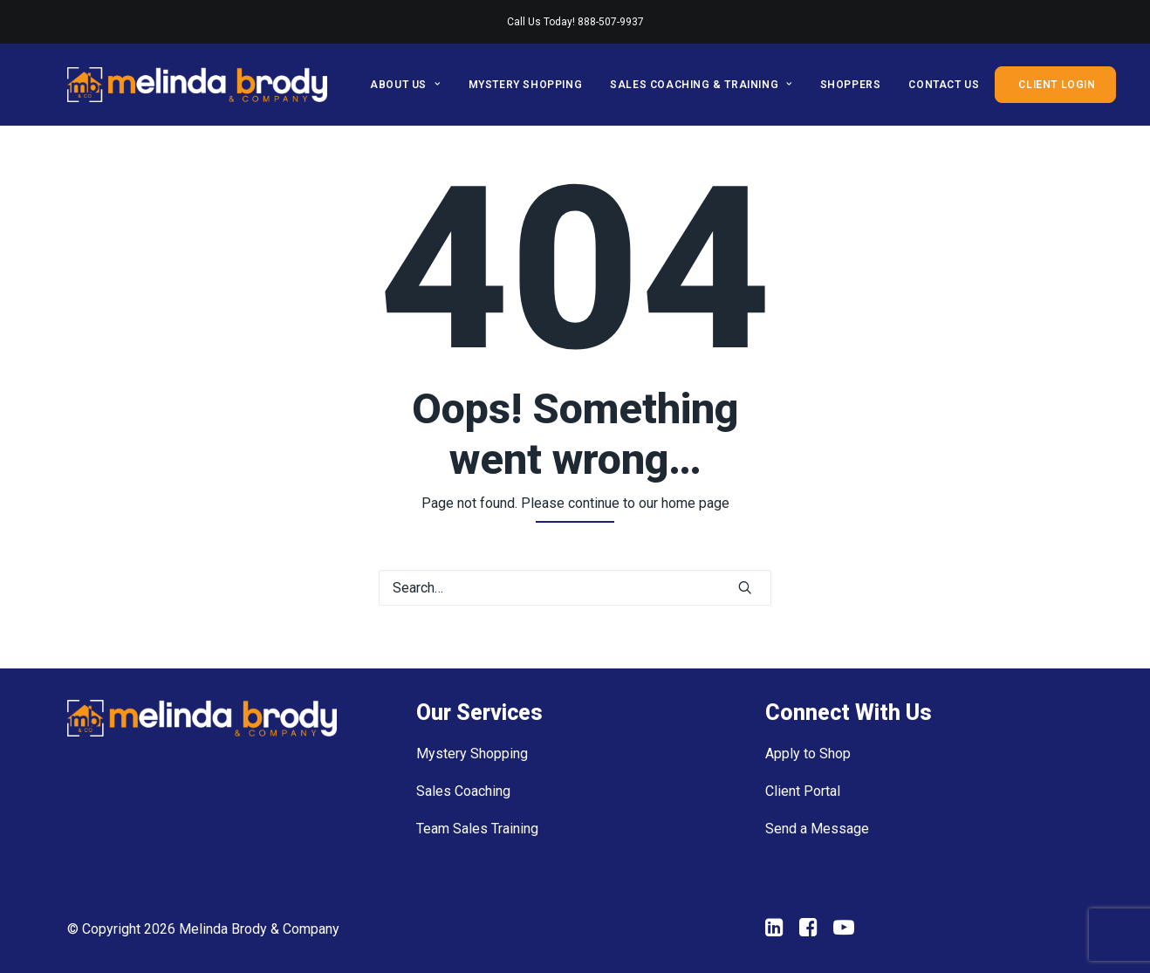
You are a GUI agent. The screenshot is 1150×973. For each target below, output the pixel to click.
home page (695, 503)
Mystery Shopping (526, 85)
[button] (745, 587)
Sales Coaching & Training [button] (700, 85)
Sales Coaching (463, 791)
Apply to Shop (808, 753)
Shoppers (850, 85)
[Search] (575, 588)
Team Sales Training (477, 828)
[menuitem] (411, 85)
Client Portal (802, 791)
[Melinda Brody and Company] (197, 84)
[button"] (774, 931)
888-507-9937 (611, 22)
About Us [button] (405, 85)
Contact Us (943, 85)
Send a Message (817, 828)
